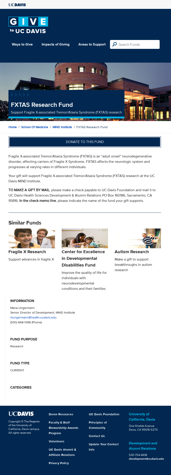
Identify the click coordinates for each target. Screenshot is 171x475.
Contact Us (97, 436)
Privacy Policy (59, 463)
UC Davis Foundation (104, 414)
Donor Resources (61, 414)
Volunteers (56, 441)
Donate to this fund (85, 141)
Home (12, 127)
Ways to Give (22, 44)
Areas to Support (92, 44)
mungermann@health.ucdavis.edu (33, 317)
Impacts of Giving (55, 44)
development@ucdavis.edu (146, 459)
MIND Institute (62, 127)
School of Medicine (34, 127)
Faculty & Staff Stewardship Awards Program (63, 427)
